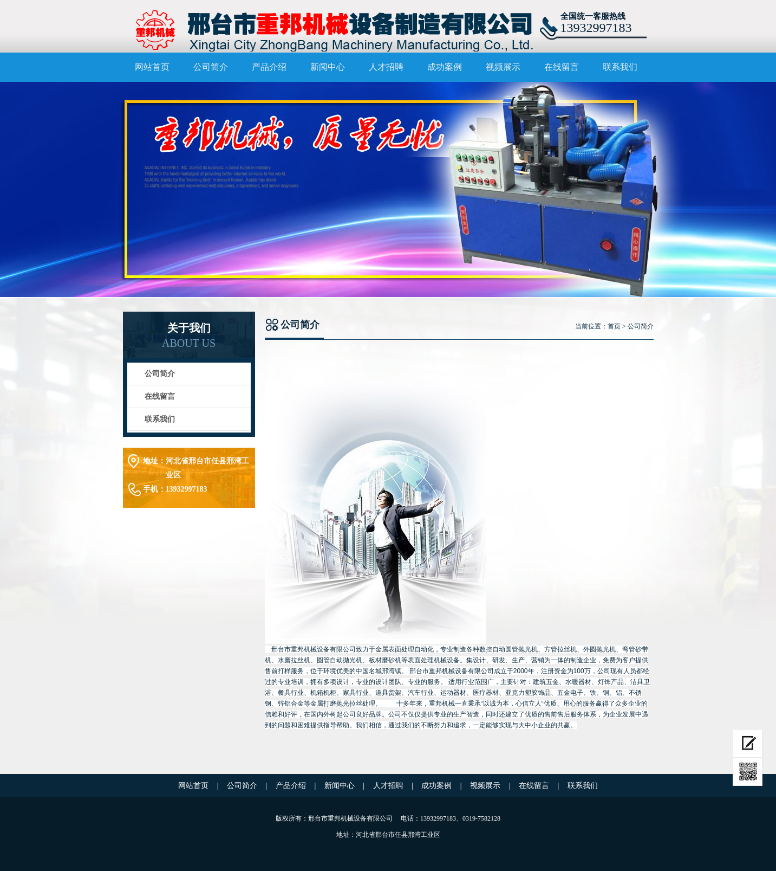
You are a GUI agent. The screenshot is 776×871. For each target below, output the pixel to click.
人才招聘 (386, 67)
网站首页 (152, 67)
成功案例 (444, 67)
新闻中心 (327, 67)
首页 (614, 326)
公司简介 (210, 67)
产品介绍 (269, 67)
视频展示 (503, 67)
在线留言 (561, 67)
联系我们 (620, 67)
